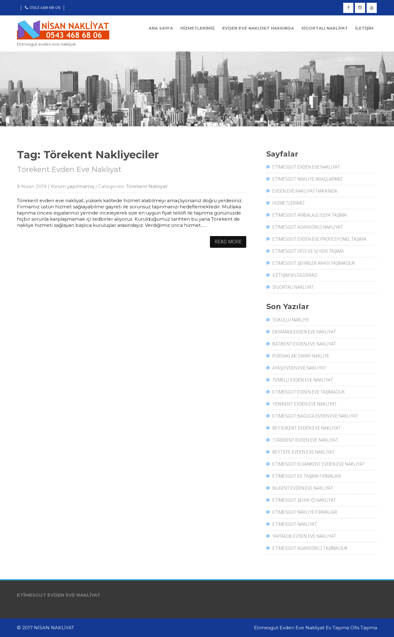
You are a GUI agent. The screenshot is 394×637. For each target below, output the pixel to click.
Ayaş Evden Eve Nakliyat (299, 367)
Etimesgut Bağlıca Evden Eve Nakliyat (315, 416)
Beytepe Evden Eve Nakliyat (303, 452)
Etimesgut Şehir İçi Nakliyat (304, 500)
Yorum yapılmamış (72, 186)
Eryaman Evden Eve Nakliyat (304, 331)
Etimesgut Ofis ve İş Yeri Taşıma (308, 251)
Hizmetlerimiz (197, 28)
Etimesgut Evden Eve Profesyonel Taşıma (319, 239)
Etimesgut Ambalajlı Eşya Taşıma (309, 215)
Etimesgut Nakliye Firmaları (304, 512)
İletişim (364, 28)
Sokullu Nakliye (290, 319)
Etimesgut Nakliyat (294, 524)
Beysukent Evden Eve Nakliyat (306, 428)
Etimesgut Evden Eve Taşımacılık (308, 392)
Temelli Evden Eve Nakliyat (302, 380)
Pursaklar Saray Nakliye (300, 355)
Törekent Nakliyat (146, 186)
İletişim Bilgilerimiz (294, 275)
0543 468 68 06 (42, 7)
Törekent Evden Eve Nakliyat (69, 169)
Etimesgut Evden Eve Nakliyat (306, 167)
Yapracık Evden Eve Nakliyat (304, 536)
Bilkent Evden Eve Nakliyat (302, 488)
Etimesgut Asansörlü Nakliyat (307, 227)
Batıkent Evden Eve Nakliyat (304, 343)
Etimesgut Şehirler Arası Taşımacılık (313, 263)
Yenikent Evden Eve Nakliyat (304, 404)
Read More (228, 242)
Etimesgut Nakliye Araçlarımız (307, 179)
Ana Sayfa (161, 28)
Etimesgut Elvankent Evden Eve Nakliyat (318, 464)
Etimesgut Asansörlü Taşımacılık (310, 548)
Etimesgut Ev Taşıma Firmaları (306, 476)
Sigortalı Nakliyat (324, 28)
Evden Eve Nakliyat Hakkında (258, 28)
